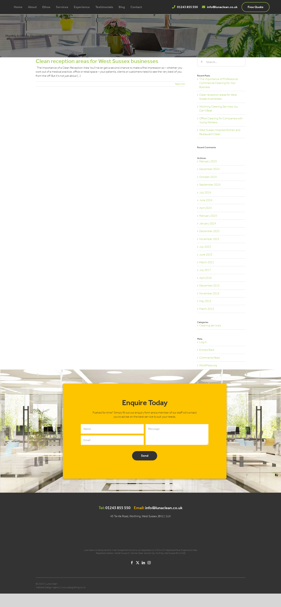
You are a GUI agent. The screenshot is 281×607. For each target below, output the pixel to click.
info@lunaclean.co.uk (222, 7)
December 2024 (209, 169)
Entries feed (206, 349)
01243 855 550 (187, 7)
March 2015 (206, 308)
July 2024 (205, 192)
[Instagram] (149, 562)
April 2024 (205, 208)
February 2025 (208, 161)
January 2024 (207, 223)
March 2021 (206, 262)
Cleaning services (210, 325)
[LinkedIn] (143, 562)
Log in (203, 342)
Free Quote (255, 7)
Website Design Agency (48, 587)
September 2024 (209, 184)
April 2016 (205, 278)
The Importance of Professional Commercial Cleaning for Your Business (218, 83)
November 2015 (209, 293)
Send (144, 456)
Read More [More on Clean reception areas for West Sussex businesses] (180, 84)
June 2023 (205, 254)
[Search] (201, 61)
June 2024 (205, 200)
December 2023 (209, 231)
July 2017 (205, 270)
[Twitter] (137, 562)
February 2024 (208, 215)
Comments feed (209, 357)
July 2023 (205, 246)
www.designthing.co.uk (73, 587)
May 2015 (205, 301)
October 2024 (208, 177)
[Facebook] (132, 562)
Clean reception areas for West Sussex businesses (97, 61)
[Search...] (221, 61)
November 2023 (209, 239)
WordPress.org (208, 365)
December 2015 (209, 285)
